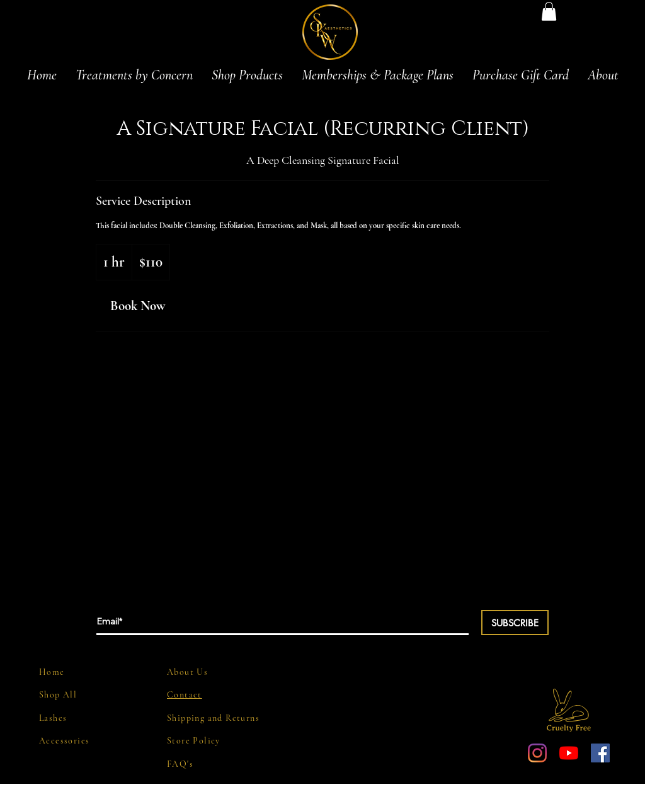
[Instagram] (537, 753)
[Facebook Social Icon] (600, 753)
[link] (137, 306)
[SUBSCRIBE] (515, 622)
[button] (549, 11)
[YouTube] (568, 753)
